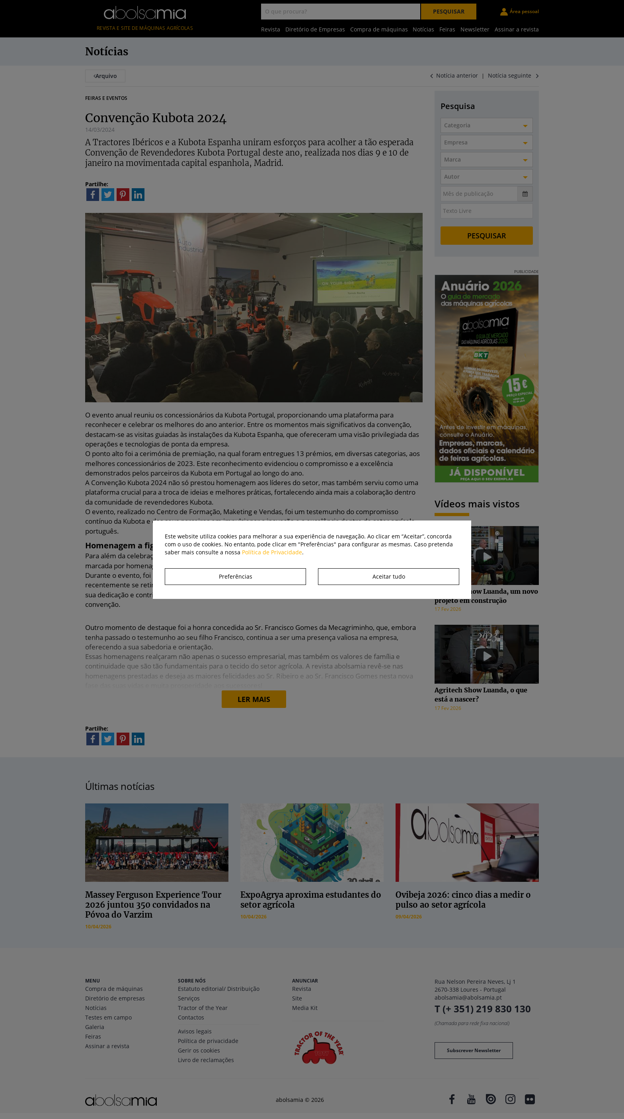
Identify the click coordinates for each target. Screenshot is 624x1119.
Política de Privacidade (272, 552)
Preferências (235, 576)
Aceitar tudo (388, 576)
